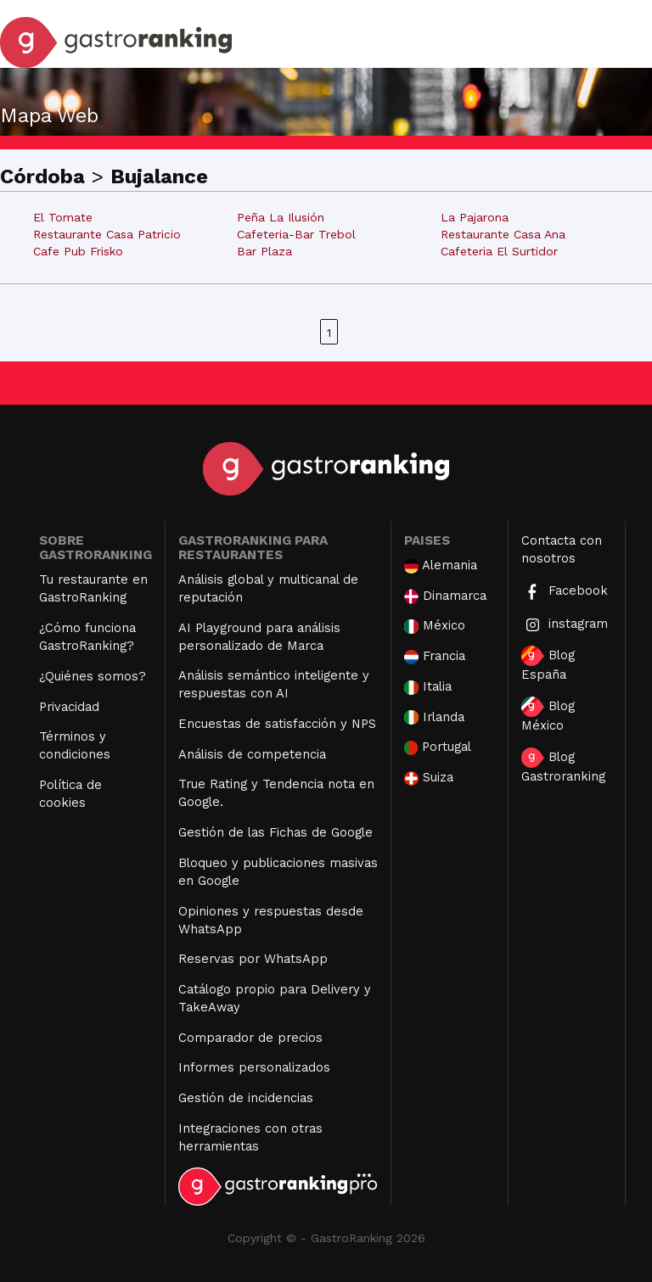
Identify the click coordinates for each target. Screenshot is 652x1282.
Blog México (548, 715)
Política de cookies (70, 793)
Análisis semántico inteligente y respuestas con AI (273, 684)
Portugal (438, 747)
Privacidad (69, 706)
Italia (428, 687)
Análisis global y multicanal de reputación (268, 588)
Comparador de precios (250, 1037)
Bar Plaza (264, 251)
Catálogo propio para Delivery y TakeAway (274, 998)
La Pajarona (475, 217)
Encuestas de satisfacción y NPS (277, 723)
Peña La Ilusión (280, 217)
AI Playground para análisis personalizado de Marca (259, 636)
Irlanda (434, 717)
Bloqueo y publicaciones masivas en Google (278, 871)
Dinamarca (445, 596)
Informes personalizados (254, 1067)
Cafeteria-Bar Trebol (296, 234)
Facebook (564, 591)
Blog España (548, 664)
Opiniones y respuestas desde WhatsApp (270, 920)
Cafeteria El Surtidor (499, 251)
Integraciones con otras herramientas (250, 1137)
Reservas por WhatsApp (253, 958)
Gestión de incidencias (245, 1098)
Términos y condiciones (74, 745)
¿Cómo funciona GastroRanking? (87, 636)
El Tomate (63, 217)
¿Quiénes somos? (92, 676)
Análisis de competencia (252, 754)
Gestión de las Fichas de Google (275, 832)
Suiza (428, 778)
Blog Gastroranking (563, 765)
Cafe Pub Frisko (78, 251)
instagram (564, 624)
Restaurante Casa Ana (503, 234)
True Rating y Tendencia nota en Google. (276, 792)
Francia (434, 656)
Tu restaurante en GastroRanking (93, 588)
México (434, 626)
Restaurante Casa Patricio (107, 234)
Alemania (440, 565)
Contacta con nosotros (561, 549)
